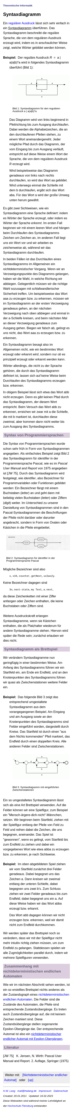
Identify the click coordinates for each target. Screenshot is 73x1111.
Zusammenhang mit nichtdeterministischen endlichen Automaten (32, 971)
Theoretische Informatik (17, 5)
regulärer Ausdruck (22, 23)
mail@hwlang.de (26, 1090)
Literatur (11, 1047)
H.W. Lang (9, 1090)
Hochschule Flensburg (20, 1105)
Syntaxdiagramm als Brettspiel (30, 649)
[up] (30, 1079)
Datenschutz (61, 1090)
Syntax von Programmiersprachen (34, 435)
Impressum (45, 1090)
